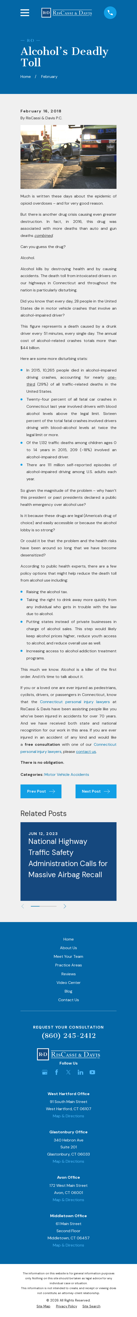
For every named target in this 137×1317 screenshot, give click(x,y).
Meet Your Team (68, 956)
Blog (68, 991)
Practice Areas (68, 965)
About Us (68, 947)
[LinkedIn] (80, 1072)
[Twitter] (68, 1072)
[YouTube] (92, 1072)
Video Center (69, 982)
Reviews (68, 974)
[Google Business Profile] (44, 1072)
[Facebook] (56, 1072)
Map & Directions (68, 1116)
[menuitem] (43, 1306)
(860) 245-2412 (68, 1036)
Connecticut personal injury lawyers (75, 701)
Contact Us (68, 999)
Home (68, 939)
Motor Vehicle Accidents (66, 774)
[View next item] (65, 906)
